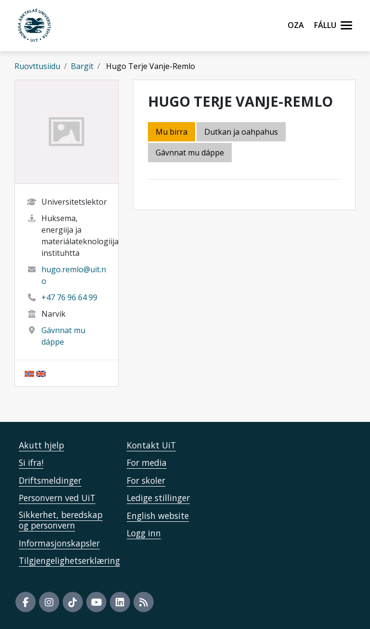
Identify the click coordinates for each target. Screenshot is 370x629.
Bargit (82, 66)
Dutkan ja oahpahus (241, 131)
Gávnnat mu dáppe (190, 152)
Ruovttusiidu (37, 66)
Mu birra (171, 131)
